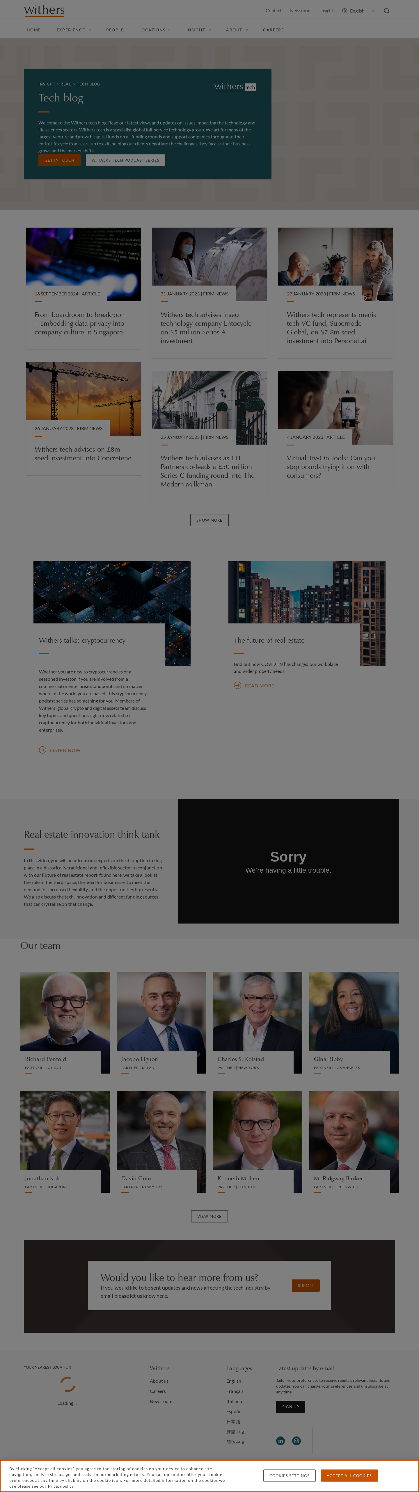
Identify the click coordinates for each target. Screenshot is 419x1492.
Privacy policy (61, 1486)
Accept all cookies (349, 1475)
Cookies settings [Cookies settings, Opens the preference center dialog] (289, 1475)
